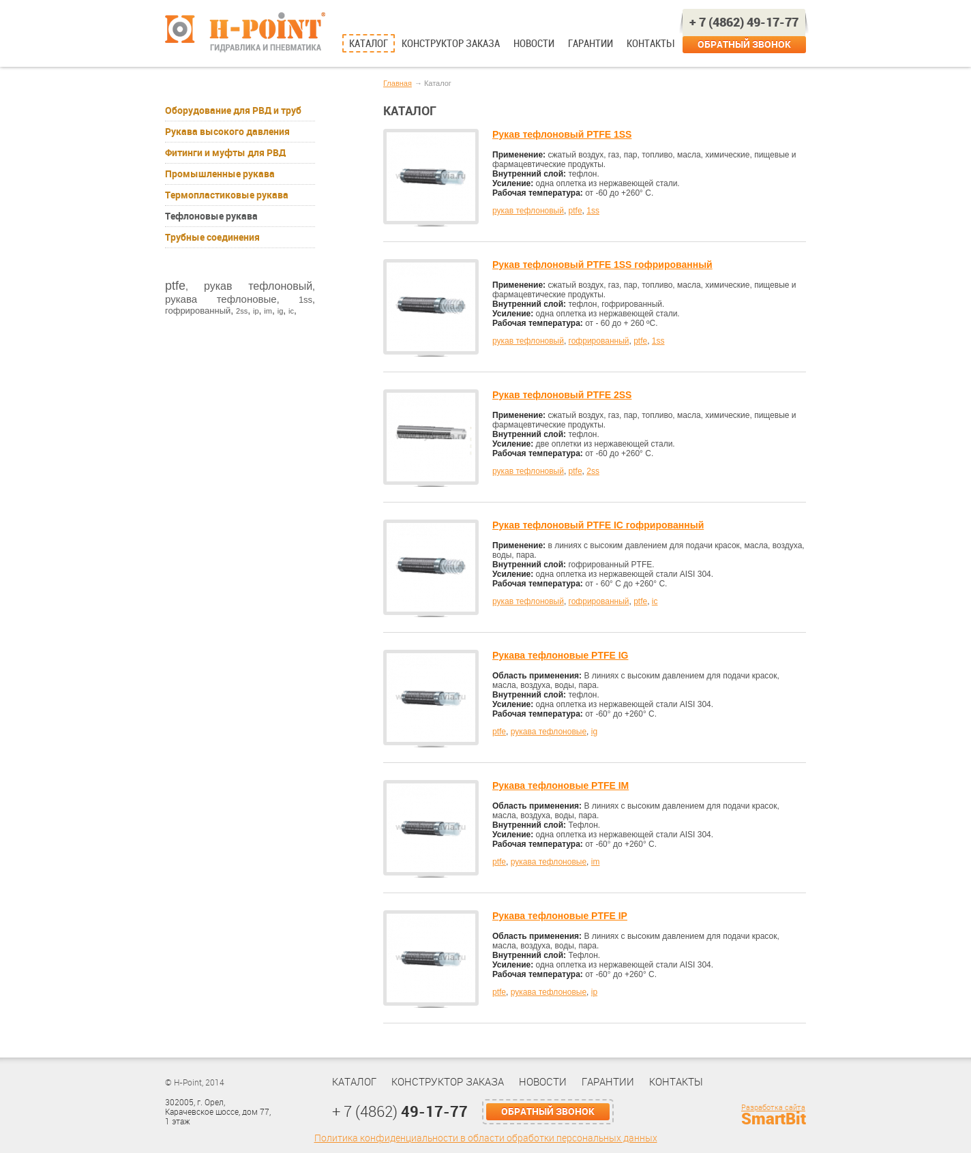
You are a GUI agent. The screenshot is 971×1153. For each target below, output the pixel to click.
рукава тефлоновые (221, 299)
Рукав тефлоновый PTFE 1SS (561, 134)
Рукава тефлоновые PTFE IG (560, 655)
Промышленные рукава (220, 173)
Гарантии (590, 44)
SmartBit (773, 1118)
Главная (397, 83)
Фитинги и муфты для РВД (225, 152)
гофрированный (197, 310)
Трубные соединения (212, 237)
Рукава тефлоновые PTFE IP (559, 915)
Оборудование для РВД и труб (233, 110)
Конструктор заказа (451, 44)
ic (291, 311)
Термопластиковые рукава (226, 195)
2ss (242, 311)
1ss (305, 300)
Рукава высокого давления (227, 131)
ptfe (175, 286)
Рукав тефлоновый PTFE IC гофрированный (598, 525)
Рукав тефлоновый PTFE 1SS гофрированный (602, 264)
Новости (533, 44)
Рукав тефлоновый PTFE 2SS (561, 394)
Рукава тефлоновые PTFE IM (560, 785)
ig (281, 311)
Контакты (650, 44)
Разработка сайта (773, 1107)
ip (256, 311)
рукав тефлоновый (258, 286)
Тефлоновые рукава (211, 216)
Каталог (368, 44)
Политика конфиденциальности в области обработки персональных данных (485, 1138)
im (268, 311)
